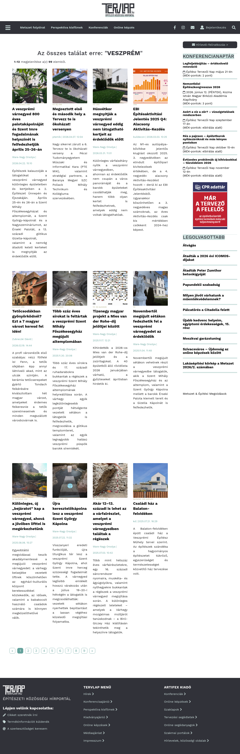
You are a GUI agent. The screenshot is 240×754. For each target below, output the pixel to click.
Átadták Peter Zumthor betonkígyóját (202, 272)
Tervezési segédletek (180, 717)
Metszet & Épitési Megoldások (204, 393)
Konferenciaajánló (97, 701)
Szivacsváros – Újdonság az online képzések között (205, 351)
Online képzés (124, 27)
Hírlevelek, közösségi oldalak (186, 740)
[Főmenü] (8, 28)
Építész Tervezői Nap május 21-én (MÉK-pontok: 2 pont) (207, 73)
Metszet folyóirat (32, 27)
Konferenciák (98, 27)
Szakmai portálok (178, 733)
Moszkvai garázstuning (202, 338)
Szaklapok (173, 709)
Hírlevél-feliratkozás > (210, 44)
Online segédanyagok (181, 725)
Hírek (88, 694)
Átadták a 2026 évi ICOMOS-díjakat (206, 258)
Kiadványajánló (95, 717)
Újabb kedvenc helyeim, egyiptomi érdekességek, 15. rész (206, 324)
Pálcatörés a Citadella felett (206, 310)
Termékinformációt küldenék (26, 721)
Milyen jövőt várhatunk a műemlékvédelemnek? (203, 297)
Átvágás (189, 245)
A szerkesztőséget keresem (25, 728)
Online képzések (96, 725)
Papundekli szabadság (201, 285)
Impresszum (93, 740)
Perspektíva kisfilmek (67, 27)
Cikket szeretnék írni (20, 715)
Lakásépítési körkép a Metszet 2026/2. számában (208, 365)
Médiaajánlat (94, 733)
